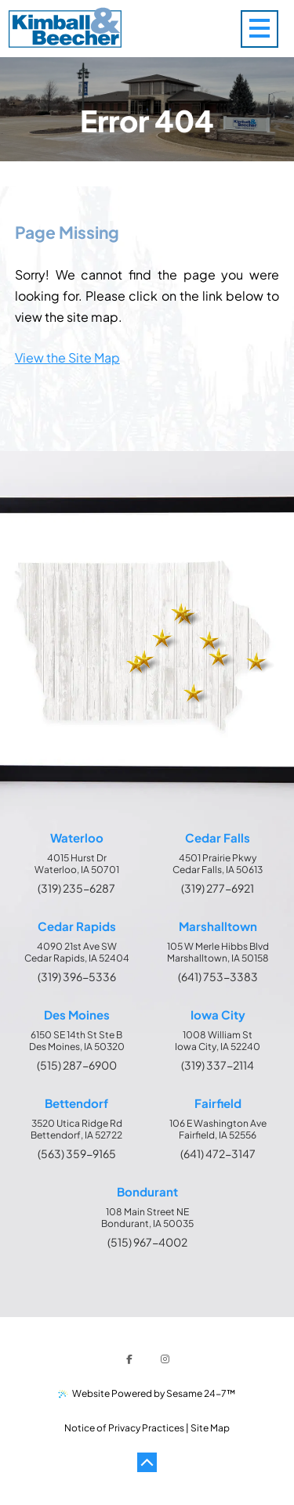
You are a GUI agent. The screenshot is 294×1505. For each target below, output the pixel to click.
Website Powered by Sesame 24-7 (147, 1393)
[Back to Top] (147, 1462)
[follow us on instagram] (165, 1359)
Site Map (210, 1428)
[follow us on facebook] (129, 1359)
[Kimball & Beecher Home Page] (65, 29)
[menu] (267, 28)
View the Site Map (67, 357)
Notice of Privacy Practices (124, 1428)
